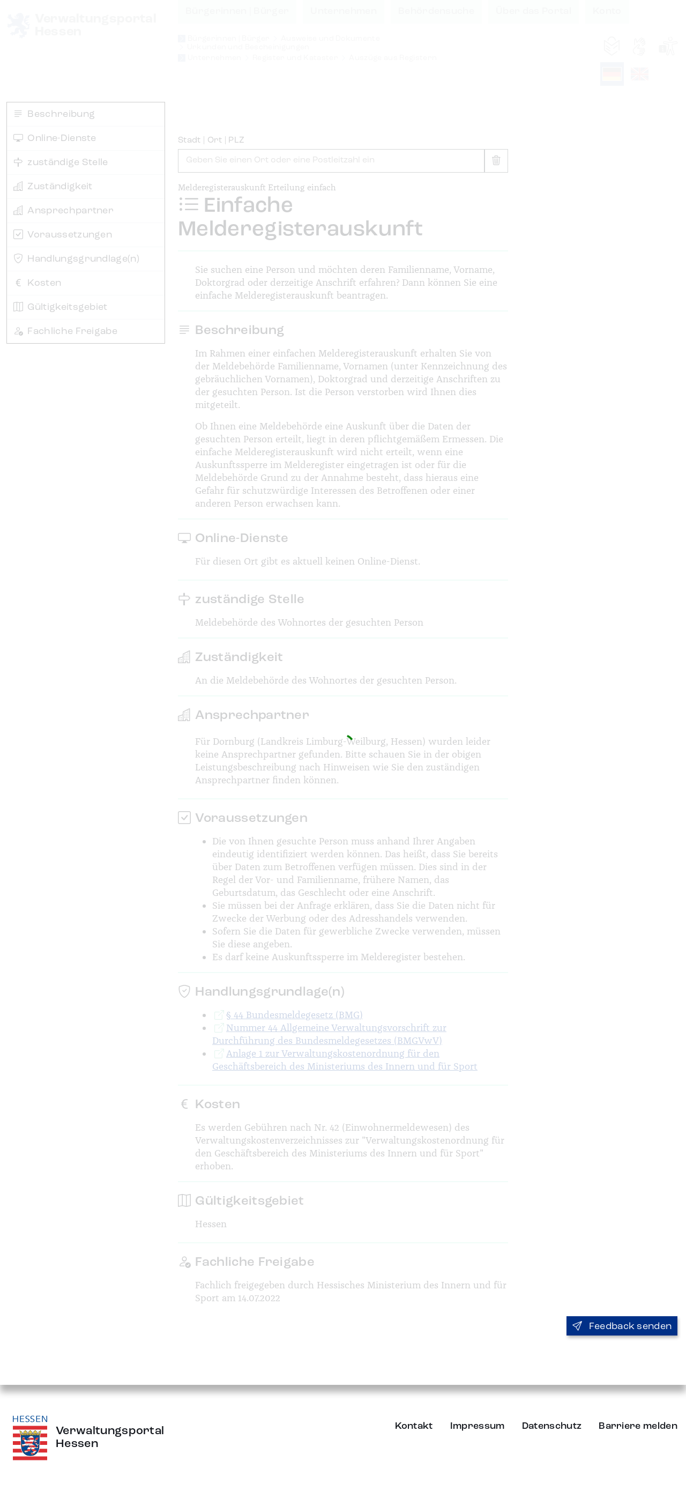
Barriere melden (638, 1426)
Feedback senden (622, 1326)
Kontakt (414, 1426)
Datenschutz (552, 1426)
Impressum (477, 1426)
